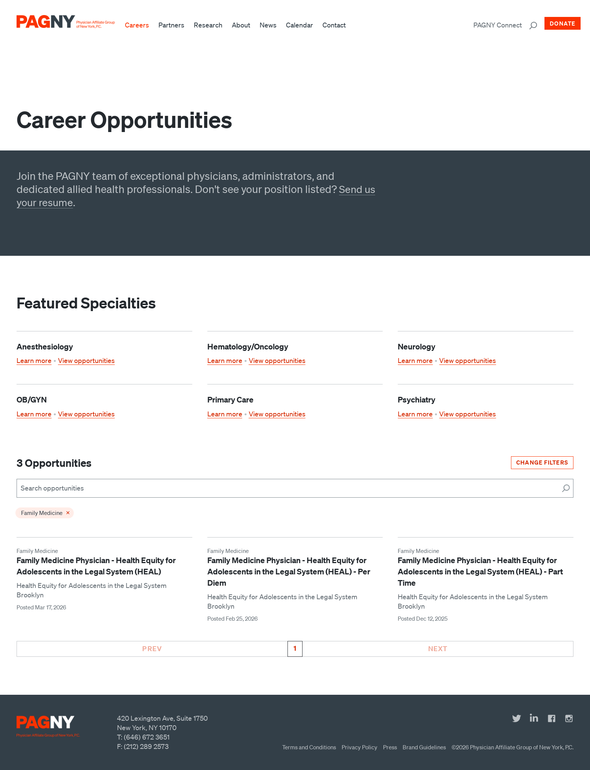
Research (211, 25)
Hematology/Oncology (247, 346)
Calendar (302, 25)
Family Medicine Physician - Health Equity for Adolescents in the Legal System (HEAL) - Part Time (480, 572)
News (271, 25)
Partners (175, 25)
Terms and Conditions (309, 747)
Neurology (416, 346)
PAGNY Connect (497, 25)
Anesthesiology (45, 346)
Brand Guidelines (424, 747)
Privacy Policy (359, 747)
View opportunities (86, 360)
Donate (562, 23)
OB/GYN (32, 399)
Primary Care (230, 399)
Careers (140, 25)
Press (390, 747)
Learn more (34, 360)
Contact (337, 25)
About (244, 25)
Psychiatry (416, 399)
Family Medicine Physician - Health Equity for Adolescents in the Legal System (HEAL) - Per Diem (288, 572)
